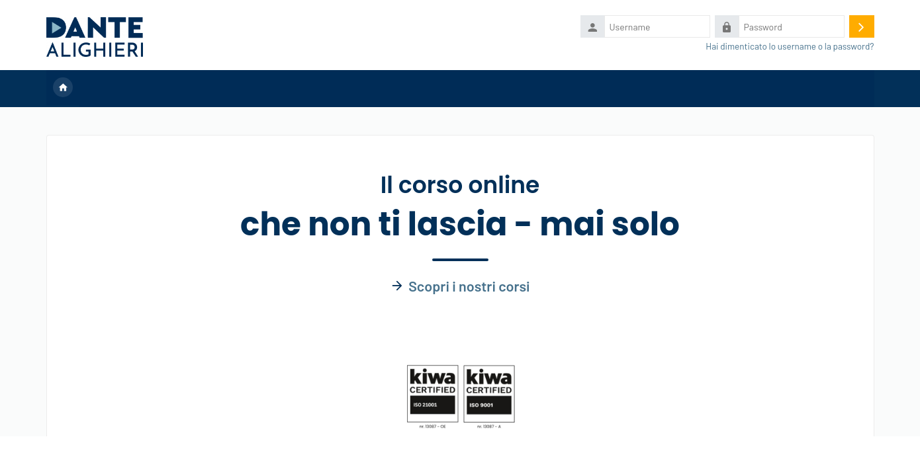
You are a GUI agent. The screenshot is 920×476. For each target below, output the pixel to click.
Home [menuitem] (62, 88)
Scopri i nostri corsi (468, 285)
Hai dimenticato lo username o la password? (790, 46)
